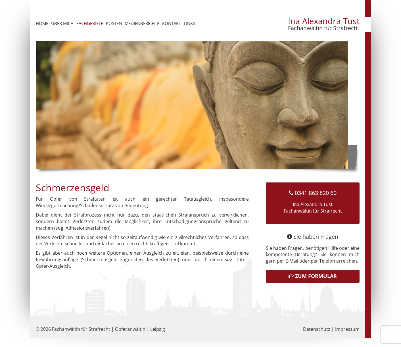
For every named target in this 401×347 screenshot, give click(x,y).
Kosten (114, 23)
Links (189, 23)
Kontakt (171, 23)
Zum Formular (313, 276)
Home (42, 23)
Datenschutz (316, 329)
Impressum (347, 329)
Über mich (62, 23)
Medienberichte (142, 23)
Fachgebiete (89, 23)
